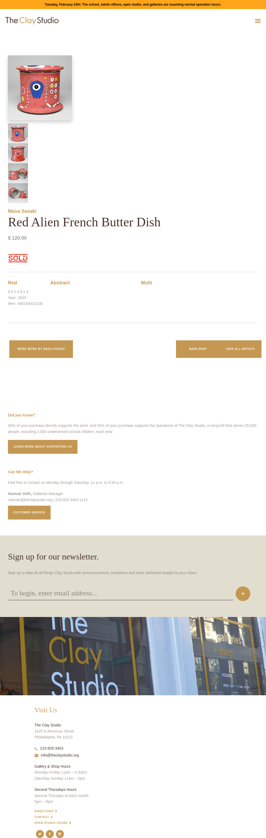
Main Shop (198, 349)
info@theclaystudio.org (57, 755)
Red (12, 282)
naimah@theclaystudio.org (30, 500)
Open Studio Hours (51, 822)
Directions (44, 811)
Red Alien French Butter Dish (16, 33)
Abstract (60, 282)
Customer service (29, 512)
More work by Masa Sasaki (41, 349)
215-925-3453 (49, 748)
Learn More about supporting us (42, 446)
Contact (42, 817)
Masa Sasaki (22, 211)
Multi (146, 282)
